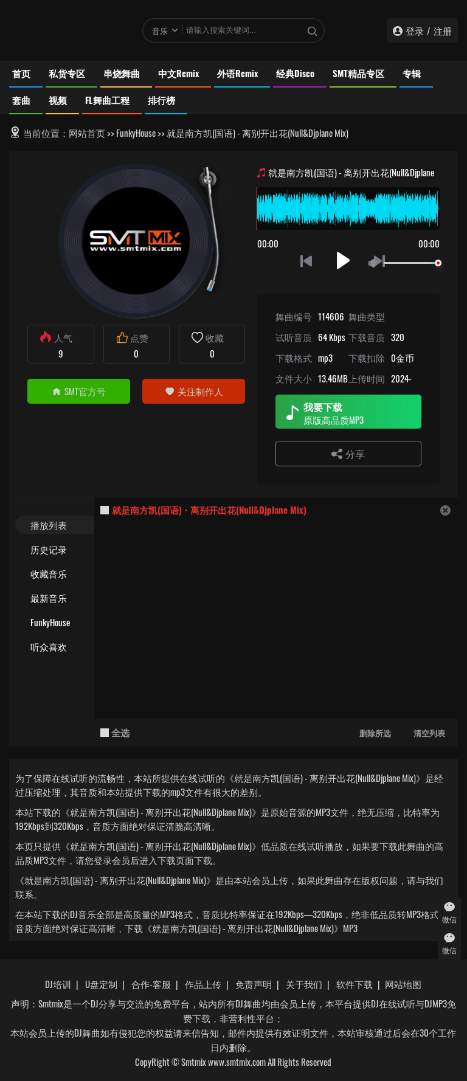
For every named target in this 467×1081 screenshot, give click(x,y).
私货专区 (67, 73)
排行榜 (161, 99)
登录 (415, 30)
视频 (58, 99)
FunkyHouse (136, 132)
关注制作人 (194, 391)
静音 (375, 264)
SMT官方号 (79, 391)
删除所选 (375, 733)
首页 (21, 73)
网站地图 (403, 983)
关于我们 (304, 983)
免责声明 (253, 983)
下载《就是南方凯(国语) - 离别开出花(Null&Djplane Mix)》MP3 (241, 927)
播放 (343, 260)
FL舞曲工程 (107, 99)
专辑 (412, 73)
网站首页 (87, 132)
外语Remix (237, 73)
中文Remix (178, 73)
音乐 (160, 30)
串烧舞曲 (121, 73)
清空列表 (429, 733)
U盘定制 (101, 983)
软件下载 (354, 983)
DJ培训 (58, 983)
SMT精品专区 (358, 73)
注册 (443, 30)
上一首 (306, 260)
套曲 (21, 99)
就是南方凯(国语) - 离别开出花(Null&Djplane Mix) (209, 509)
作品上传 (203, 983)
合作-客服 (151, 983)
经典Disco (295, 73)
